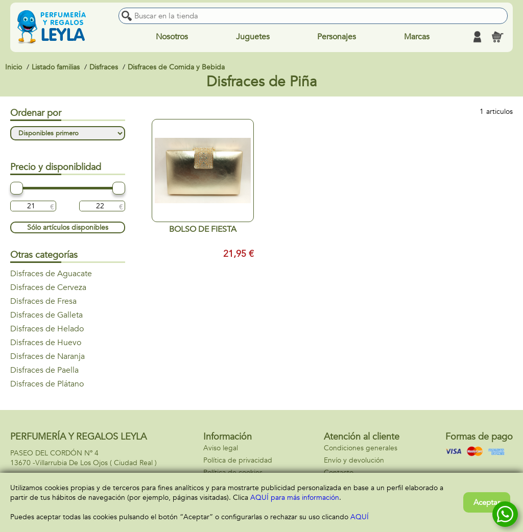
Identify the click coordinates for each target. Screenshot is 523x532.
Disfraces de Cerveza (48, 287)
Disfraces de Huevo (45, 342)
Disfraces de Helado (47, 328)
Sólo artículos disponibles (67, 227)
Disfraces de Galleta (46, 315)
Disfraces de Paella (44, 370)
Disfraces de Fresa (43, 301)
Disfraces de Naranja (47, 356)
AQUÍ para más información (294, 497)
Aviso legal (220, 448)
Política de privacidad (237, 460)
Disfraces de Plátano (47, 384)
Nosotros (172, 36)
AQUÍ (359, 517)
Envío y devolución (354, 460)
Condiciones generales (360, 448)
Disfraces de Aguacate (51, 273)
